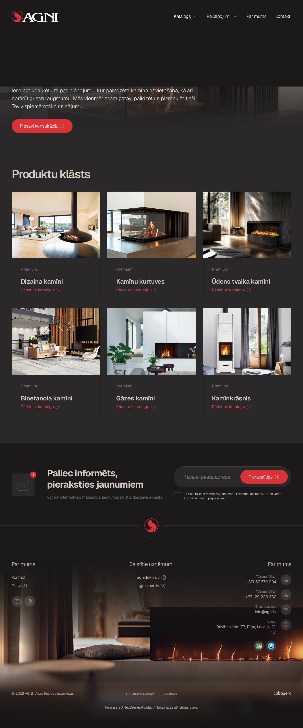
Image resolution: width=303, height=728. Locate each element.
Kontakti (283, 16)
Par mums (256, 16)
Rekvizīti (19, 585)
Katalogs (182, 16)
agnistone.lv (151, 585)
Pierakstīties (261, 477)
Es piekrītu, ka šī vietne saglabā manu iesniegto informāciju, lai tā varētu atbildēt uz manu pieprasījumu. (233, 496)
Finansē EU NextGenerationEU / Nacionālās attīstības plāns (151, 707)
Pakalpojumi (218, 16)
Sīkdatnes (169, 694)
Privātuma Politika (140, 694)
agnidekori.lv (151, 577)
